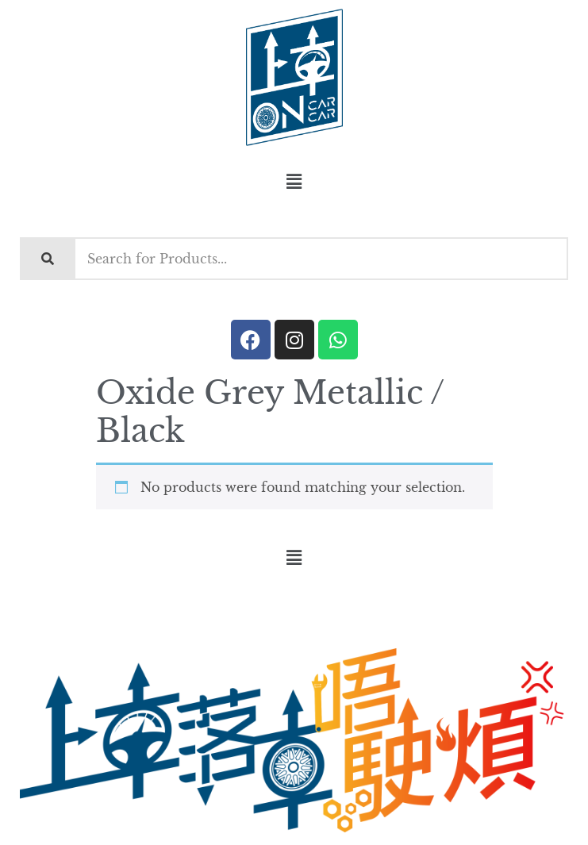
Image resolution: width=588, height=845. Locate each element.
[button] (293, 182)
